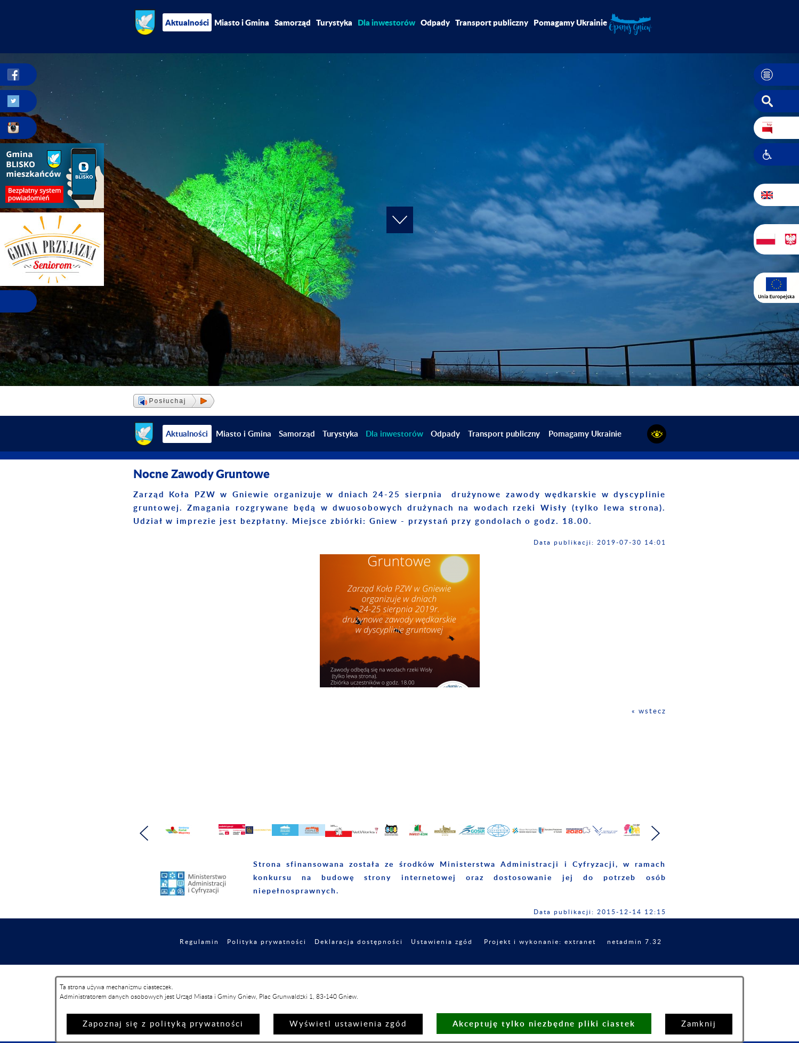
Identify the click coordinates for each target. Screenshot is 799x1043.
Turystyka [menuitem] (334, 22)
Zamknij (698, 1024)
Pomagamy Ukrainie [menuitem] (570, 22)
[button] (776, 75)
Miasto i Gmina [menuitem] (241, 22)
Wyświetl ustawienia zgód (348, 1024)
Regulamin (221, 964)
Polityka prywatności (295, 964)
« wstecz (647, 711)
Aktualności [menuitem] (187, 22)
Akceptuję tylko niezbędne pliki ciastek (544, 1023)
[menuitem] (386, 22)
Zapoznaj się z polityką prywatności (163, 1024)
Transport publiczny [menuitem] (491, 22)
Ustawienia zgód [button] (489, 964)
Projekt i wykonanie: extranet (599, 964)
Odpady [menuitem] (435, 22)
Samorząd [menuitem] (293, 22)
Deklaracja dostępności (397, 964)
